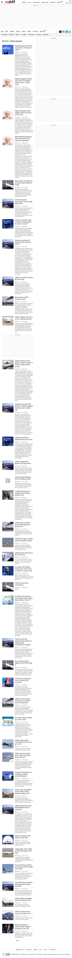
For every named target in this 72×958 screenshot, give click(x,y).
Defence (11, 34)
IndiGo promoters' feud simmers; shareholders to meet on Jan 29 (23, 222)
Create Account (69, 2)
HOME (2, 31)
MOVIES (18, 31)
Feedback (50, 954)
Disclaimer (32, 954)
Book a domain (28, 949)
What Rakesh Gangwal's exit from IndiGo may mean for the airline (23, 138)
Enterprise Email (36, 2)
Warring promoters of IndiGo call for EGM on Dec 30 (23, 242)
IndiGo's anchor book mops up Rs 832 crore (23, 912)
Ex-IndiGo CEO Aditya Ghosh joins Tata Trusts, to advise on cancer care (23, 569)
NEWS (6, 31)
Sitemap (45, 954)
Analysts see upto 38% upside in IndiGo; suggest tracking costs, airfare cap (24, 407)
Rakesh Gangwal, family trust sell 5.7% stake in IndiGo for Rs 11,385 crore (23, 81)
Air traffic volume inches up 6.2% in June (23, 718)
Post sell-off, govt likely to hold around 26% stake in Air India (24, 867)
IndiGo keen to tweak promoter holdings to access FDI (22, 524)
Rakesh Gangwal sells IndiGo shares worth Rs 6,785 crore (23, 113)
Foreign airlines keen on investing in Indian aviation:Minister (23, 774)
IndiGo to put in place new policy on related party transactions (22, 701)
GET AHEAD (35, 31)
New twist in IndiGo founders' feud (22, 298)
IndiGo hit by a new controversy (21, 584)
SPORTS (29, 31)
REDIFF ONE (42, 31)
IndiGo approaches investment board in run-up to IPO (23, 742)
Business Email (45, 2)
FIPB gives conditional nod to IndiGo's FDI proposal (23, 680)
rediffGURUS (52, 2)
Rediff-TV (59, 2)
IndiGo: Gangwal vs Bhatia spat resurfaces (23, 462)
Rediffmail (24, 2)
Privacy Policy (38, 954)
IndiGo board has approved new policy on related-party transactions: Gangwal (23, 642)
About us (55, 954)
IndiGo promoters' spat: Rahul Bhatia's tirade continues (23, 807)
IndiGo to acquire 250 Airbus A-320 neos (22, 837)
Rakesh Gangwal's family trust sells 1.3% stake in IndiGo (23, 48)
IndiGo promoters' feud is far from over (24, 278)
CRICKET (24, 31)
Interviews (31, 34)
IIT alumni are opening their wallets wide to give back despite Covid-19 (23, 598)
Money (29, 2)
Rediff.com (17, 954)
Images (18, 34)
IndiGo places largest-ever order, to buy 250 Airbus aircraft (22, 755)
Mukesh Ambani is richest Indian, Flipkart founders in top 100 (22, 926)
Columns (23, 34)
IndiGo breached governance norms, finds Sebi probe (23, 201)
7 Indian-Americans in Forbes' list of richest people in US (22, 493)
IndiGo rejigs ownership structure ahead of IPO (23, 899)
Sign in (70, 0)
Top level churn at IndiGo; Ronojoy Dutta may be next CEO (24, 884)
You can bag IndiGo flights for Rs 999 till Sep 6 (23, 663)
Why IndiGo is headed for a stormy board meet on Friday (24, 183)
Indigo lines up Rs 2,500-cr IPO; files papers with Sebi (23, 851)
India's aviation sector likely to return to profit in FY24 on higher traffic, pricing (24, 363)
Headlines (4, 34)
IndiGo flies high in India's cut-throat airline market (24, 540)
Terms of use (61, 954)
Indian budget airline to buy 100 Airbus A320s (23, 478)
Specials (38, 34)
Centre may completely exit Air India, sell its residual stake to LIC (23, 791)
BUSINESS (12, 31)
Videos (45, 949)
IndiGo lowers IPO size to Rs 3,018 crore (24, 554)
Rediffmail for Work (20, 949)
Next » (18, 940)
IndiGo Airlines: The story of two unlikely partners (24, 318)
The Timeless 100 (52, 949)
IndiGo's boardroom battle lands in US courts (23, 438)
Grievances (67, 954)
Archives (45, 34)
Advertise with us (25, 954)
